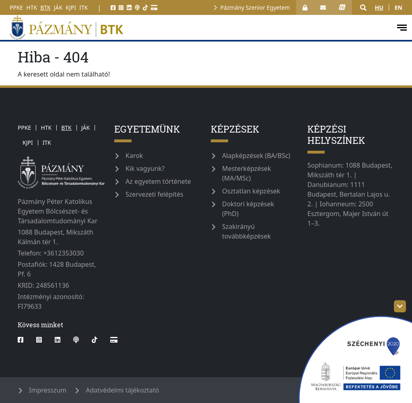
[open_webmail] (323, 7)
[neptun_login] (342, 7)
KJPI (71, 7)
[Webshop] (154, 7)
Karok (134, 155)
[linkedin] (129, 7)
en (398, 7)
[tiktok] (145, 7)
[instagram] (121, 7)
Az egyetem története (158, 181)
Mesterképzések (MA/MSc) (246, 173)
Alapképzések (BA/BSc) (256, 155)
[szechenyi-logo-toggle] (400, 306)
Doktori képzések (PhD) (248, 208)
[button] (363, 7)
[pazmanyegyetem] (197, 27)
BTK (45, 7)
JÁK (58, 7)
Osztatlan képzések (251, 191)
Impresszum (47, 390)
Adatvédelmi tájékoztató (122, 390)
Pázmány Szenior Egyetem (255, 7)
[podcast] (137, 7)
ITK (83, 7)
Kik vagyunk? (145, 168)
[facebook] (113, 7)
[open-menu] (402, 27)
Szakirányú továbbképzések (246, 231)
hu (379, 7)
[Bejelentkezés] (305, 7)
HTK (31, 7)
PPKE (16, 7)
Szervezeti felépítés (154, 194)
